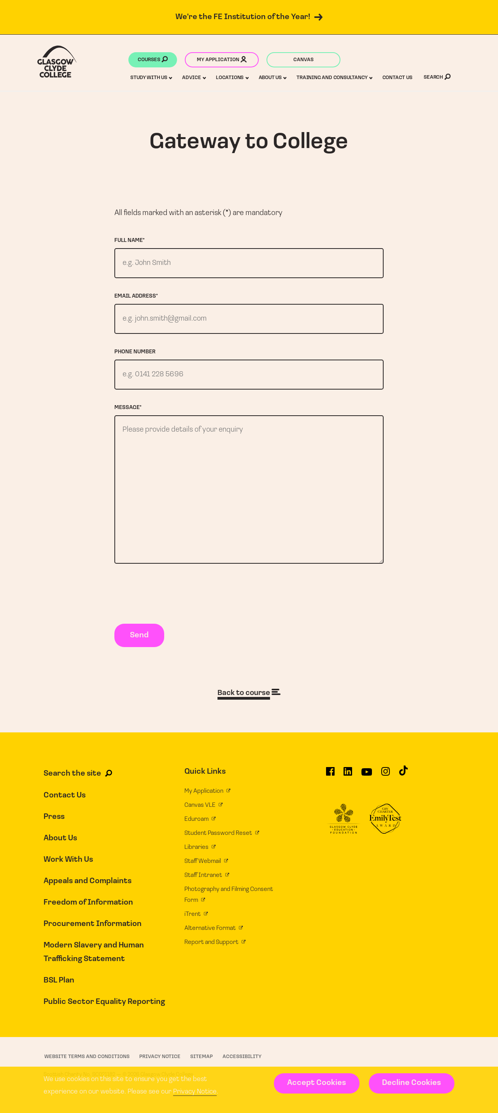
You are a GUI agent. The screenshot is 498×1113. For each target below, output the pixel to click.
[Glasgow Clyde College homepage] (57, 62)
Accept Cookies (316, 1083)
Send (139, 643)
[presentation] (173, 603)
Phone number (135, 354)
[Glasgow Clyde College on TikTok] (403, 782)
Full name (129, 240)
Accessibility (242, 1064)
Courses (153, 60)
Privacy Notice (195, 1091)
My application (222, 60)
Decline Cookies (411, 1083)
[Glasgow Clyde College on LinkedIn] (348, 783)
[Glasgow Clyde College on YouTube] (366, 783)
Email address (136, 297)
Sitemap (201, 1064)
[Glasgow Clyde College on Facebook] (330, 783)
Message (128, 410)
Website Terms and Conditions (87, 1064)
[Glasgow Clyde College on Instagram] (385, 783)
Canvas (303, 59)
